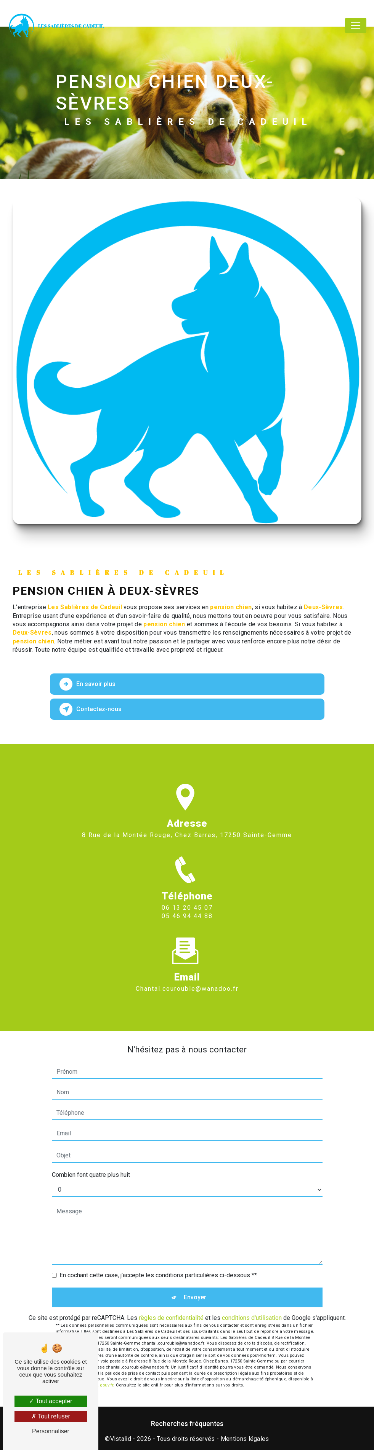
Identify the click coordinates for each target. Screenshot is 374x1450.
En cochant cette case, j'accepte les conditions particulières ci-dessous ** (158, 1275)
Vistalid (121, 1438)
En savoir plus (88, 684)
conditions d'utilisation (252, 1317)
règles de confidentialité (171, 1317)
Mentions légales (245, 1438)
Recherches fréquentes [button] (187, 1424)
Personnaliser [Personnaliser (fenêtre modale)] (50, 1431)
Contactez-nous (91, 709)
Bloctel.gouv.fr (99, 1385)
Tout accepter (50, 1401)
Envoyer (195, 1297)
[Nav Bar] (355, 25)
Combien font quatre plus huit (91, 1174)
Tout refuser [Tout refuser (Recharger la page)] (50, 1416)
